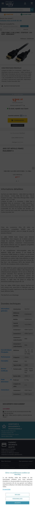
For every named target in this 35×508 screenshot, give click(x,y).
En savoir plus (6, 489)
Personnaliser (17, 498)
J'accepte (17, 502)
